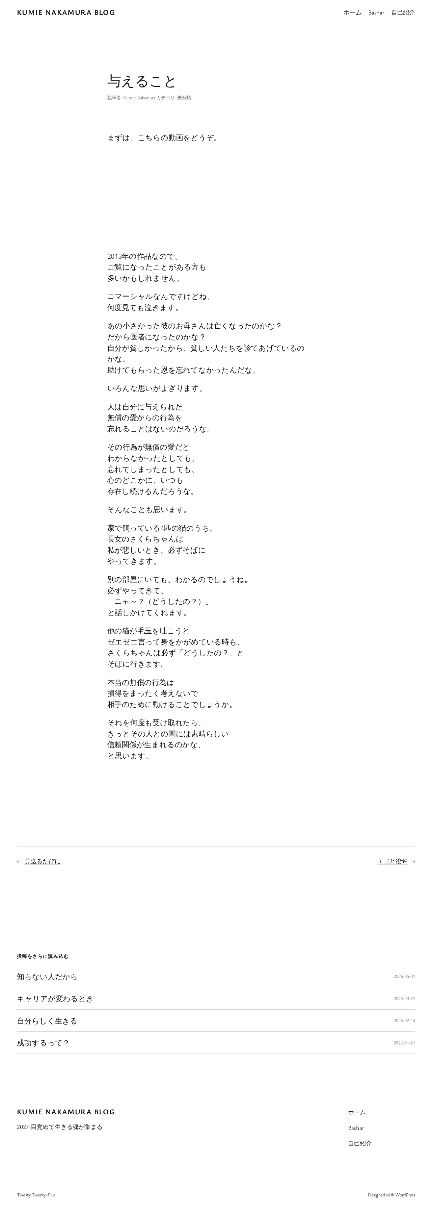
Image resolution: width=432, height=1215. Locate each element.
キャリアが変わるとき (55, 998)
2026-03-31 (404, 998)
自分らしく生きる (47, 1020)
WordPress (405, 1194)
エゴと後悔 (392, 861)
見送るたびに (43, 861)
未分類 (184, 97)
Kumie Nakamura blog (66, 12)
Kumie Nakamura (139, 97)
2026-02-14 (404, 1020)
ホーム (352, 12)
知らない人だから (47, 976)
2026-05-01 (404, 976)
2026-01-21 (404, 1042)
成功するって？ (43, 1042)
